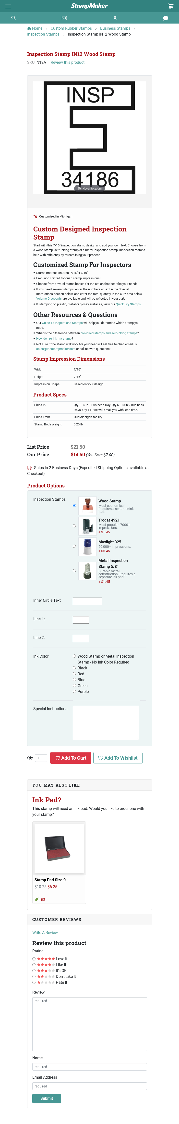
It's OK (52, 970)
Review (38, 992)
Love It (52, 959)
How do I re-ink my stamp (54, 338)
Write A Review (45, 932)
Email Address (44, 1077)
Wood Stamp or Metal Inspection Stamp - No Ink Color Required (106, 659)
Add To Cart (70, 758)
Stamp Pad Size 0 (50, 880)
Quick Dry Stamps (128, 304)
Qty (30, 758)
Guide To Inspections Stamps (62, 323)
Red (81, 674)
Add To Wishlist (118, 758)
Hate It (52, 982)
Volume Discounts (49, 298)
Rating (38, 951)
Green (83, 685)
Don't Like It (56, 976)
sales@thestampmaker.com (55, 349)
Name (37, 1058)
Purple (83, 691)
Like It (51, 964)
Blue (81, 679)
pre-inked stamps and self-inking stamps (109, 333)
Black (82, 668)
